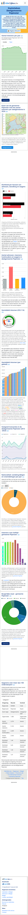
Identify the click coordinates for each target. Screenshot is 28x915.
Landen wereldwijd (7, 897)
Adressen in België (7, 894)
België (15, 241)
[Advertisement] (14, 168)
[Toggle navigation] (25, 3)
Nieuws (4, 904)
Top (22, 778)
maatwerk (6, 580)
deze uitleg (22, 342)
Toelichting (6, 100)
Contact (4, 912)
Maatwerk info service (8, 910)
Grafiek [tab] (5, 42)
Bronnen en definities (8, 902)
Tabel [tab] (10, 42)
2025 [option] (6, 486)
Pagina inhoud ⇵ (14, 31)
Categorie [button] (5, 700)
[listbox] (7, 486)
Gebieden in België (7, 892)
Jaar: (3, 486)
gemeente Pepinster (16, 526)
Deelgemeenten (7, 147)
